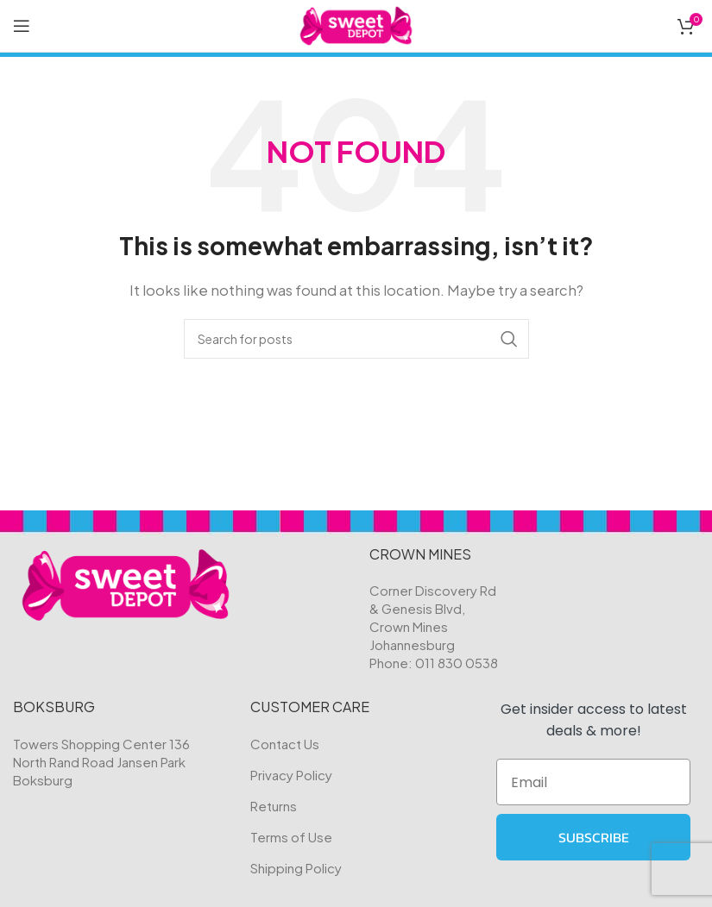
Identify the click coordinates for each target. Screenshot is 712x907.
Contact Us (284, 743)
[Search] (356, 339)
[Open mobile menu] (21, 26)
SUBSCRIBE (593, 837)
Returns (273, 806)
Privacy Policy (291, 774)
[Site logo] (356, 24)
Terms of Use (291, 837)
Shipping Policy (296, 868)
